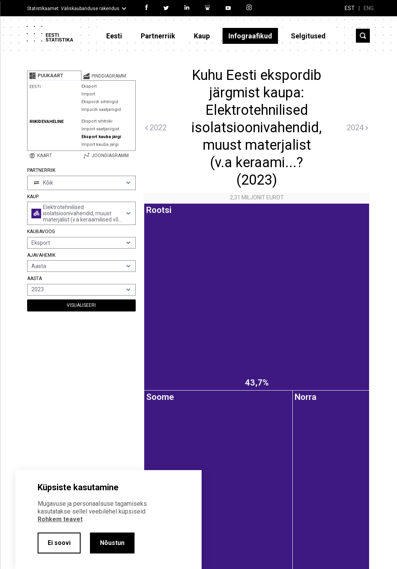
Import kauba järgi (100, 144)
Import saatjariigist (100, 128)
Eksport (89, 86)
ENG (369, 8)
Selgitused (308, 36)
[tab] (54, 76)
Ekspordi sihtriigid (99, 101)
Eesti (114, 36)
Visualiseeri (81, 305)
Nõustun (112, 543)
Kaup (202, 36)
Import (88, 94)
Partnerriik (158, 36)
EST (350, 8)
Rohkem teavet (60, 519)
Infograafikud (250, 36)
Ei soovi (59, 543)
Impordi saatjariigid (101, 109)
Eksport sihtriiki (96, 121)
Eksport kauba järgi (101, 136)
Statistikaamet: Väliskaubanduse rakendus (73, 8)
